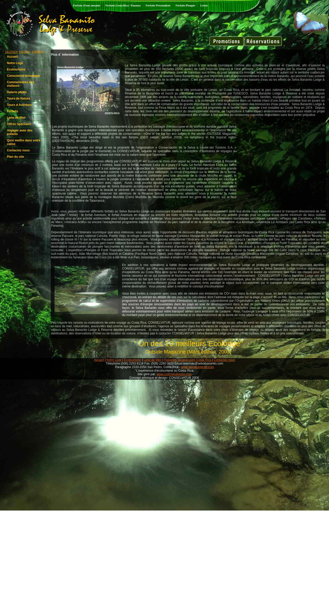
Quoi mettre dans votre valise (23, 142)
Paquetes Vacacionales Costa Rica (188, 360)
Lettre (204, 5)
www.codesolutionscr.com (173, 374)
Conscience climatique (23, 76)
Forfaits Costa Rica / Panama (123, 5)
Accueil (12, 56)
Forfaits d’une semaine (86, 5)
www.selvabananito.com (197, 367)
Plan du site (15, 157)
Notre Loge (15, 63)
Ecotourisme (16, 69)
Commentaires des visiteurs (20, 84)
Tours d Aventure (19, 105)
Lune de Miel (16, 117)
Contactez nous (18, 150)
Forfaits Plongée (185, 5)
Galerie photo (17, 92)
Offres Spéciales (19, 124)
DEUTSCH (11, 52)
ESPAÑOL (38, 52)
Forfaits (12, 111)
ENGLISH (24, 52)
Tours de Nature (18, 98)
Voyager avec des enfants (20, 132)
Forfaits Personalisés (158, 5)
